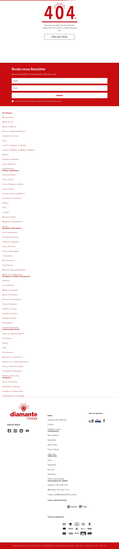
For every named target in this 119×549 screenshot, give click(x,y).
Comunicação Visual (11, 329)
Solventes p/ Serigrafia (11, 386)
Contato (51, 424)
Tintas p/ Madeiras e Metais (13, 184)
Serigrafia (6, 378)
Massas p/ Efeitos (9, 217)
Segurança (52, 454)
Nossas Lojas (52, 445)
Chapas (5, 343)
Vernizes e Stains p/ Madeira (13, 193)
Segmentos (52, 440)
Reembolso (52, 474)
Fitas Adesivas (8, 265)
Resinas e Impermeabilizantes (14, 131)
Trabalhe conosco (54, 429)
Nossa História (53, 435)
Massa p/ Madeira (9, 127)
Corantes (5, 212)
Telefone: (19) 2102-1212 (58, 485)
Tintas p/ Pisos (8, 179)
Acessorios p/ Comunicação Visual (15, 362)
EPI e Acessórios (8, 260)
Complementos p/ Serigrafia (13, 396)
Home (50, 416)
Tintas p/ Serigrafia (9, 382)
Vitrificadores (7, 323)
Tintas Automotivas (9, 232)
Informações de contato (58, 481)
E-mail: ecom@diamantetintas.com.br (62, 494)
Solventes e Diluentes (10, 159)
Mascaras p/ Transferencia (12, 357)
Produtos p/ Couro (9, 309)
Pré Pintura (7, 113)
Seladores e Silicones (10, 136)
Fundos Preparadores (10, 251)
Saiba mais (52, 456)
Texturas (5, 203)
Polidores (5, 281)
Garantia (51, 469)
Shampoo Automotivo (10, 327)
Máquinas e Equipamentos (12, 221)
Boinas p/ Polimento (10, 295)
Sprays (4, 226)
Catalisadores (7, 256)
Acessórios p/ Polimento (11, 299)
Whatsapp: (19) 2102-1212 (58, 490)
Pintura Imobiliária (10, 170)
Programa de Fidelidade (57, 420)
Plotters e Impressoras (11, 376)
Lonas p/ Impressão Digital (12, 366)
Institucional (53, 431)
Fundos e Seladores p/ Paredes (14, 145)
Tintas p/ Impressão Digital (13, 333)
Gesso (4, 141)
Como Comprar (53, 449)
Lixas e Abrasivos (9, 164)
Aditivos (5, 155)
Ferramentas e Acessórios (12, 198)
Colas (4, 207)
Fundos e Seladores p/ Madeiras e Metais (18, 150)
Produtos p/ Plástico (10, 313)
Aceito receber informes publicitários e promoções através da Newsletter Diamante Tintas (38, 101)
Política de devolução (56, 479)
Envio (50, 460)
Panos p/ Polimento (9, 304)
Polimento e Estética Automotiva (16, 276)
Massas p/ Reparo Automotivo (13, 270)
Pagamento (52, 465)
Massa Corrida (7, 117)
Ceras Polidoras (8, 285)
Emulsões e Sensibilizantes (12, 391)
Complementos (8, 169)
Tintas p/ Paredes (9, 175)
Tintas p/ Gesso (8, 189)
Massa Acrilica (8, 122)
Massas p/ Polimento (10, 290)
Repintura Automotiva (11, 228)
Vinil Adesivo (7, 338)
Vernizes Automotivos (10, 237)
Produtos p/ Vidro (9, 318)
